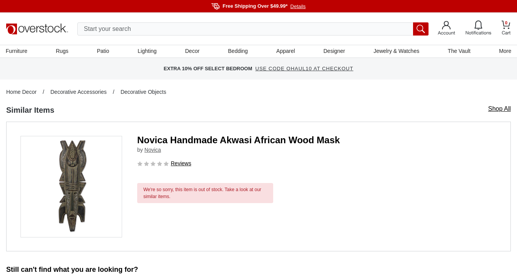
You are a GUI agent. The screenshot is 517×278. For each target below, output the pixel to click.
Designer (334, 51)
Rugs (62, 51)
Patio (103, 51)
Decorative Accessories (78, 92)
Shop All (499, 109)
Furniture (17, 51)
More (504, 51)
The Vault (458, 51)
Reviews (181, 164)
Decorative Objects (143, 92)
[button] (71, 187)
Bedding (238, 51)
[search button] (421, 29)
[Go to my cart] (506, 28)
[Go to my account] (446, 29)
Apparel (285, 51)
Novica (153, 150)
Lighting (147, 51)
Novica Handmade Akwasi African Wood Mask (238, 140)
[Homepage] (37, 29)
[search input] (253, 29)
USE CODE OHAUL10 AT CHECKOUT (304, 69)
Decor (192, 51)
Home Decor (21, 92)
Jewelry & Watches (396, 51)
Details (298, 6)
